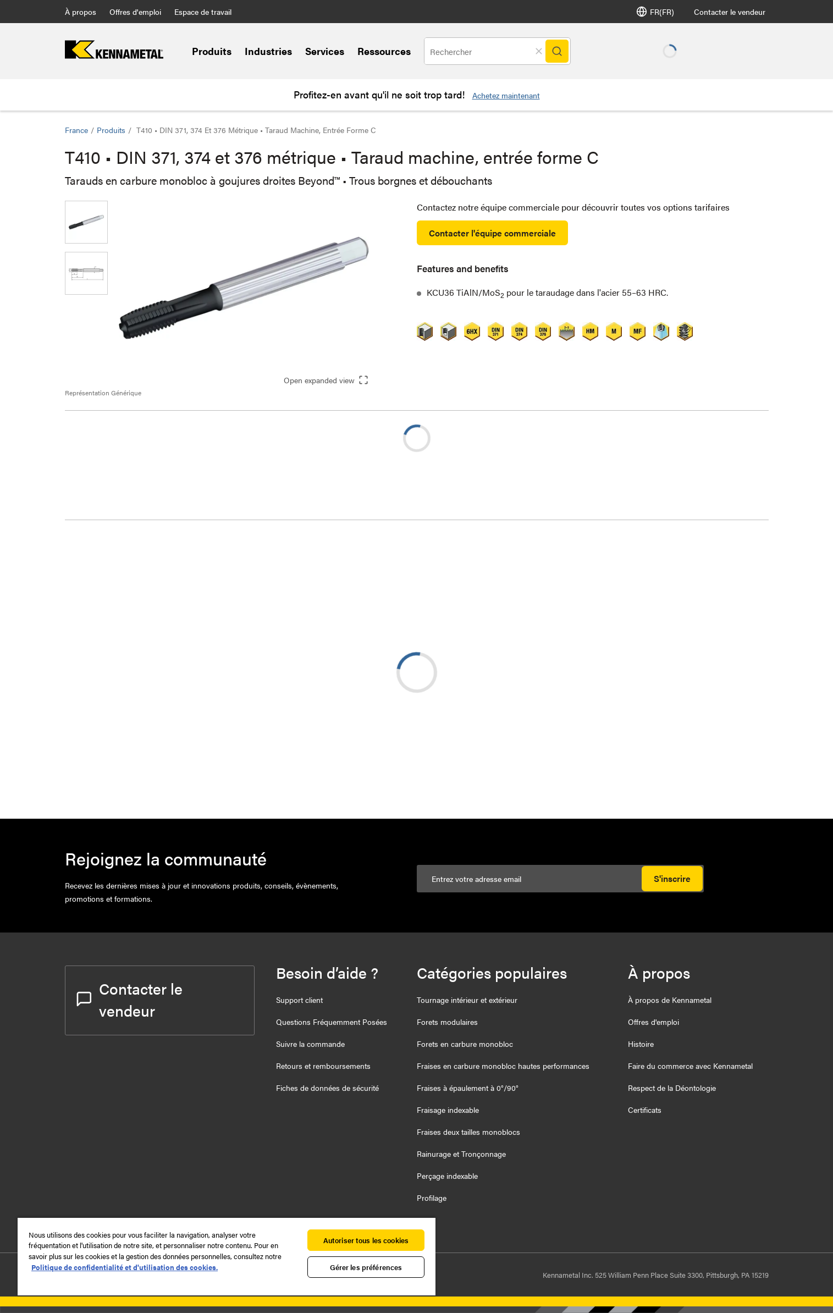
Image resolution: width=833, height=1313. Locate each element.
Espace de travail (202, 11)
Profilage (431, 1197)
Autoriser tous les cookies (366, 1240)
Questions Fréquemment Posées (331, 1021)
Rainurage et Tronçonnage (461, 1153)
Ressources (384, 51)
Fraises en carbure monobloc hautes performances (503, 1065)
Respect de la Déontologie (672, 1087)
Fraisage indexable (448, 1109)
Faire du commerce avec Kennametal (690, 1065)
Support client (299, 999)
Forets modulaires (447, 1021)
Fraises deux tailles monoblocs (468, 1131)
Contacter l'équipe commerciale (492, 233)
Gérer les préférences (366, 1267)
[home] (114, 55)
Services (324, 51)
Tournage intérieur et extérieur (467, 999)
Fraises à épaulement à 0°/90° (467, 1087)
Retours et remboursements (323, 1065)
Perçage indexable (447, 1175)
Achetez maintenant (506, 95)
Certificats (644, 1109)
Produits (211, 51)
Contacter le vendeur (729, 11)
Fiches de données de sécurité (327, 1087)
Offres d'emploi (135, 11)
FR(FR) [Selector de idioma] (655, 11)
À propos (80, 11)
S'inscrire (672, 878)
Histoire (641, 1043)
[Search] (557, 51)
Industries (268, 51)
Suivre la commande (310, 1043)
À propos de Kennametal (669, 999)
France (76, 129)
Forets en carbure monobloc (465, 1043)
